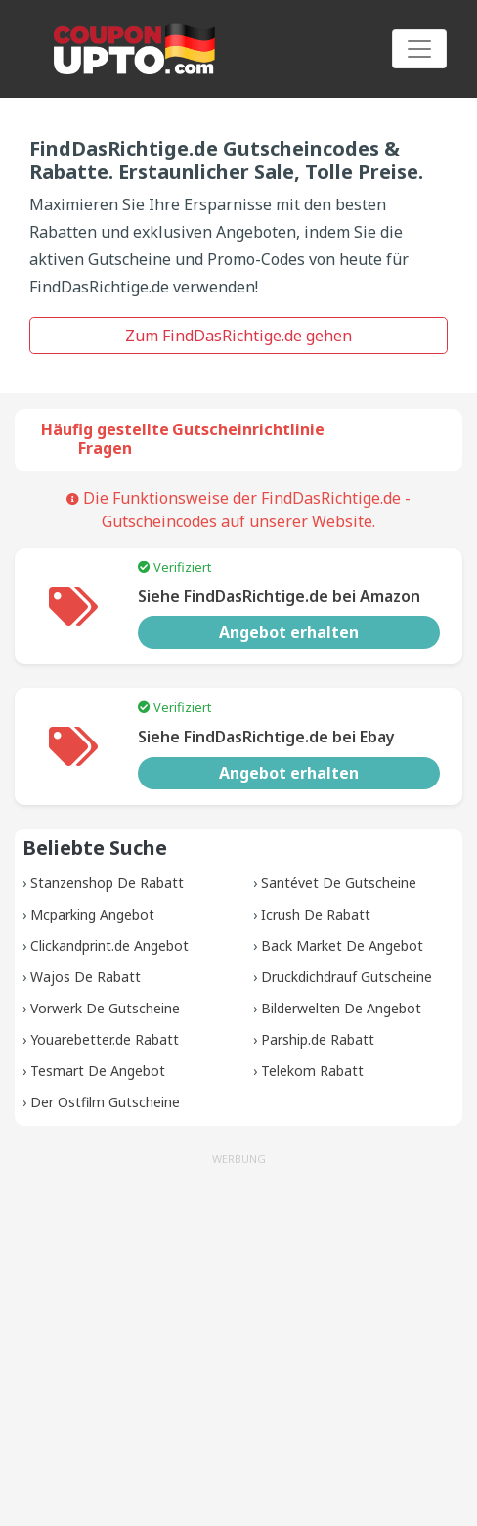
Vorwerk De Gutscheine (105, 1008)
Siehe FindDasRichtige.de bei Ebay (266, 736)
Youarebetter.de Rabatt (104, 1039)
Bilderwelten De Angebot (341, 1008)
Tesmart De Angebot (97, 1070)
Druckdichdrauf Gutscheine (346, 976)
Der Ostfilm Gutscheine (105, 1102)
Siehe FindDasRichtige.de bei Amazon (279, 595)
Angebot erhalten (289, 632)
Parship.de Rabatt (317, 1039)
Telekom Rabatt (312, 1070)
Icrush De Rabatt (315, 914)
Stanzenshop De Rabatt (107, 883)
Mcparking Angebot (92, 914)
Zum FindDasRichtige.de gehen (238, 335)
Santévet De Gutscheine (338, 883)
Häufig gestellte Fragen (105, 439)
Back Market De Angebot (342, 945)
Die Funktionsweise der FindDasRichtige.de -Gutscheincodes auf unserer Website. (238, 509)
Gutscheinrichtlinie (248, 429)
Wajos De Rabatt (85, 976)
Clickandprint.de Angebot (109, 945)
